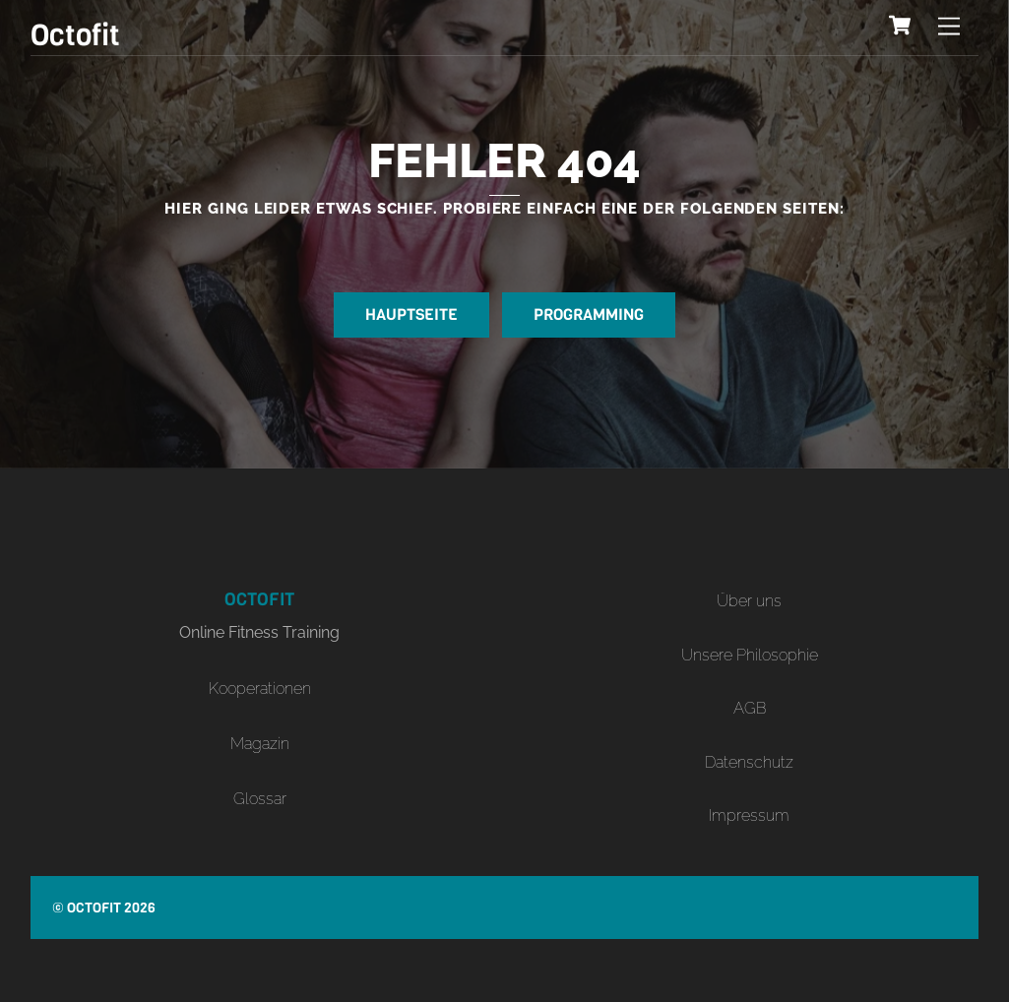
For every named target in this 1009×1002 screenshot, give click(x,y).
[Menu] (949, 27)
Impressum (749, 815)
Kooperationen (260, 688)
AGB (749, 708)
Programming (589, 314)
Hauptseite (411, 314)
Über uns (749, 601)
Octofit (94, 908)
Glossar (259, 798)
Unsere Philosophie (749, 655)
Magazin (259, 743)
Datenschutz (749, 762)
